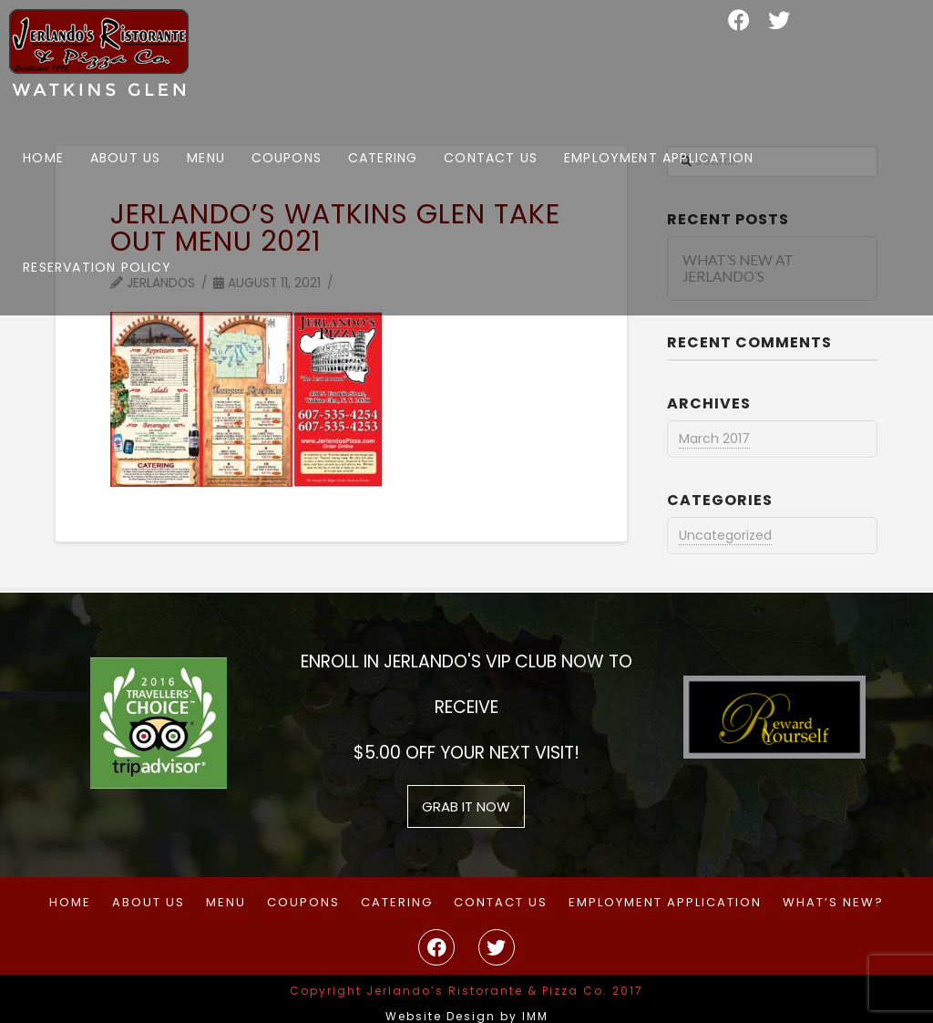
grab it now (466, 806)
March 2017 (714, 438)
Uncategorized (725, 535)
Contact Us (501, 903)
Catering (397, 903)
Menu (226, 903)
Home (70, 903)
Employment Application (665, 903)
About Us (148, 903)
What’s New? (833, 903)
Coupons (303, 903)
